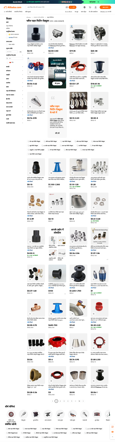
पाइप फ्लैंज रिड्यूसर (45, 429)
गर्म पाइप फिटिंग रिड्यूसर (54, 150)
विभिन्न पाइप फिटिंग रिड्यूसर (13, 437)
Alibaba (28, 17)
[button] (67, 7)
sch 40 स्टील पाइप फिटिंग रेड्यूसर (93, 429)
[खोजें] (72, 7)
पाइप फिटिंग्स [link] (50, 17)
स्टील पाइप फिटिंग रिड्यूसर (81, 141)
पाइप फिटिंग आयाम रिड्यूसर (34, 154)
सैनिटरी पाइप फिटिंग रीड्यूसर (41, 433)
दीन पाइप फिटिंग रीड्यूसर (34, 141)
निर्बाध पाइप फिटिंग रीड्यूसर (60, 429)
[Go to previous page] (52, 401)
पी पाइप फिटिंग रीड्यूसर (96, 145)
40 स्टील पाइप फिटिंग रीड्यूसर (49, 145)
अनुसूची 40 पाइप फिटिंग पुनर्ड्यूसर (36, 150)
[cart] (90, 7)
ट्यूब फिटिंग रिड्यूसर (33, 145)
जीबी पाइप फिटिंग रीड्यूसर (90, 433)
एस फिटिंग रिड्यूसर (82, 145)
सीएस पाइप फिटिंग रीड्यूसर (98, 141)
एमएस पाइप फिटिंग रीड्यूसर (87, 150)
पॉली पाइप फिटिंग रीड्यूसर (50, 141)
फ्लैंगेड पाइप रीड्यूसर (75, 433)
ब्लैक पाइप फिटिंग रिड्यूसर (70, 150)
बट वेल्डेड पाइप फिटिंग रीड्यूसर (59, 433)
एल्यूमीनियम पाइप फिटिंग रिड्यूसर (50, 437)
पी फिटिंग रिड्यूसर (25, 433)
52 (79, 401)
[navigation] (14, 209)
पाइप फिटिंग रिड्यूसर (65, 141)
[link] (112, 426)
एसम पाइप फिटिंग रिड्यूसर (66, 145)
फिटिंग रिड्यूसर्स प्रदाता (11, 433)
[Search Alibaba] (45, 7)
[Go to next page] (83, 401)
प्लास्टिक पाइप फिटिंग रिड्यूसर (30, 437)
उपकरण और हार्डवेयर (39, 17)
